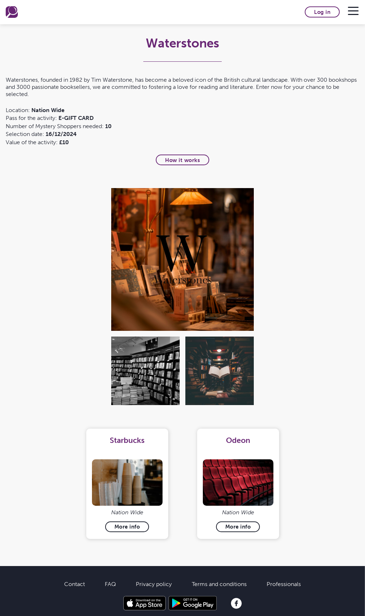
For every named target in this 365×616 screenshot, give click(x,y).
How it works (182, 160)
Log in (322, 12)
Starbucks (127, 440)
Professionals (284, 583)
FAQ (110, 583)
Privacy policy (154, 583)
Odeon (238, 440)
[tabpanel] (127, 484)
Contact (74, 583)
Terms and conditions (219, 583)
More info (127, 526)
